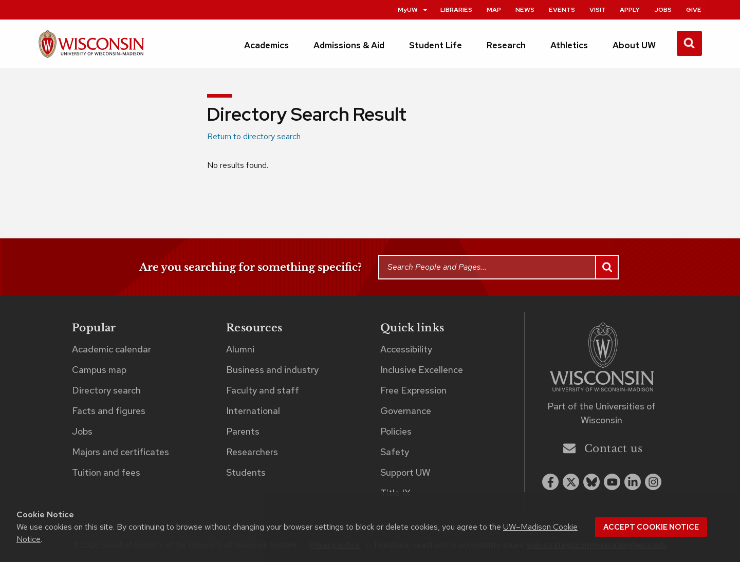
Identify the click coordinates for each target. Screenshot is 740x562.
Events (562, 9)
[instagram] (653, 482)
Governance (405, 411)
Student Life (435, 45)
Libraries (456, 9)
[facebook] (550, 482)
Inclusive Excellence (421, 370)
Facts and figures (108, 411)
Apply (630, 9)
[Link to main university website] (601, 359)
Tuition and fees (106, 472)
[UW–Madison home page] (91, 48)
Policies (396, 431)
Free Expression (413, 390)
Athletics (569, 45)
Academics (266, 45)
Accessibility (406, 349)
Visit (597, 9)
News (524, 9)
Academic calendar (111, 349)
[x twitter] (571, 482)
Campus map (99, 370)
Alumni (240, 349)
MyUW (413, 9)
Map (494, 9)
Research (506, 45)
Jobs (663, 9)
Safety (394, 452)
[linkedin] (632, 482)
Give (693, 9)
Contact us (602, 448)
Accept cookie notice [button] (651, 527)
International (253, 411)
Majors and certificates (120, 452)
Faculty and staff (262, 390)
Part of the (601, 413)
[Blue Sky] (591, 482)
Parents (243, 431)
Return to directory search (254, 136)
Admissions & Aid (348, 45)
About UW (634, 45)
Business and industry (272, 370)
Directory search (106, 390)
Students (246, 472)
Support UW (405, 472)
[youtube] (612, 482)
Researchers (252, 452)
